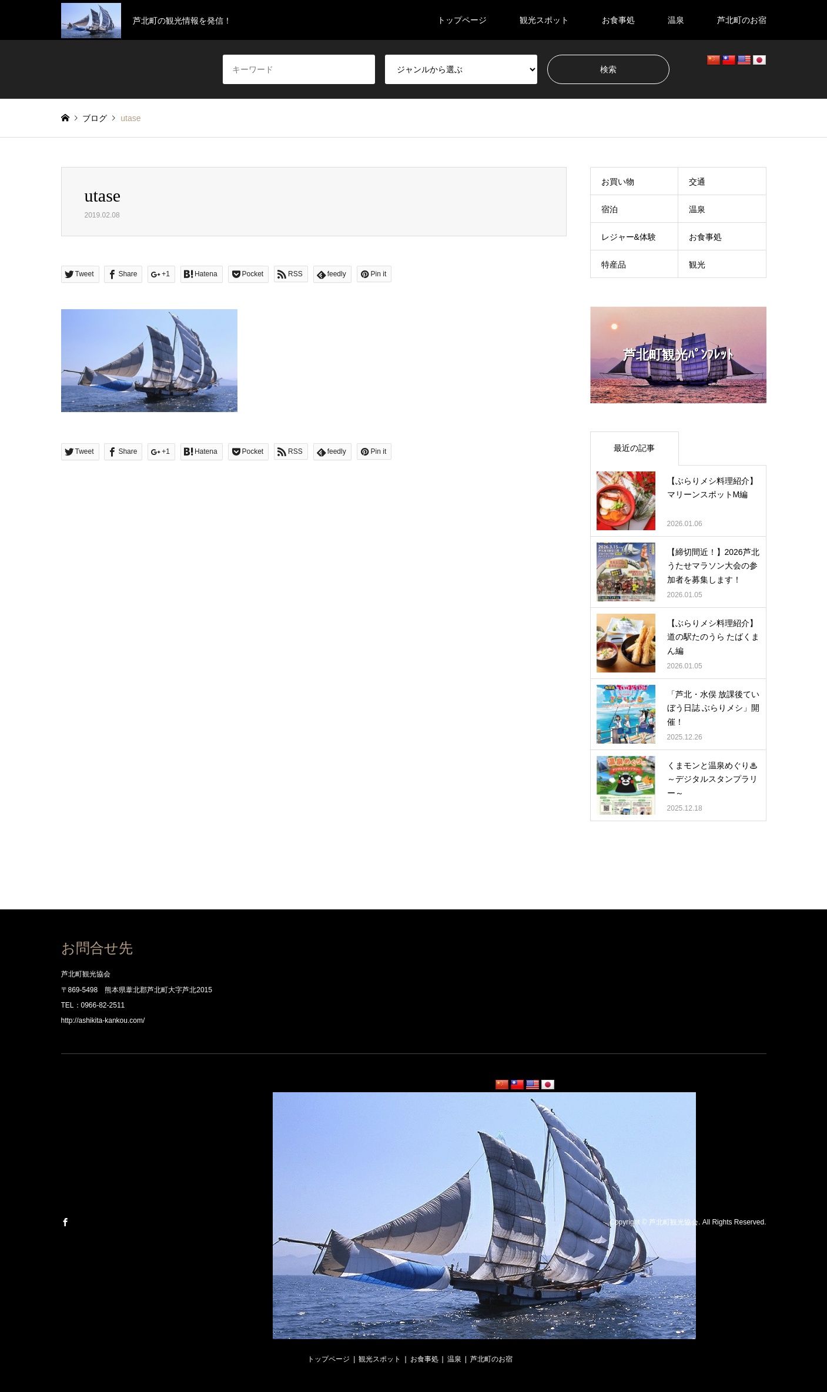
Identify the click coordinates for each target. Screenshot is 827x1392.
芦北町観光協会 (673, 1223)
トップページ (462, 20)
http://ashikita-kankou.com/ (103, 1020)
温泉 (676, 20)
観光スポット (544, 20)
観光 (697, 264)
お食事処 (618, 20)
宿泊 (609, 209)
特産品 (613, 264)
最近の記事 (634, 448)
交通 (697, 181)
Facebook (65, 1222)
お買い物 (617, 181)
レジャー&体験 (628, 237)
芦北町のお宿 (741, 20)
